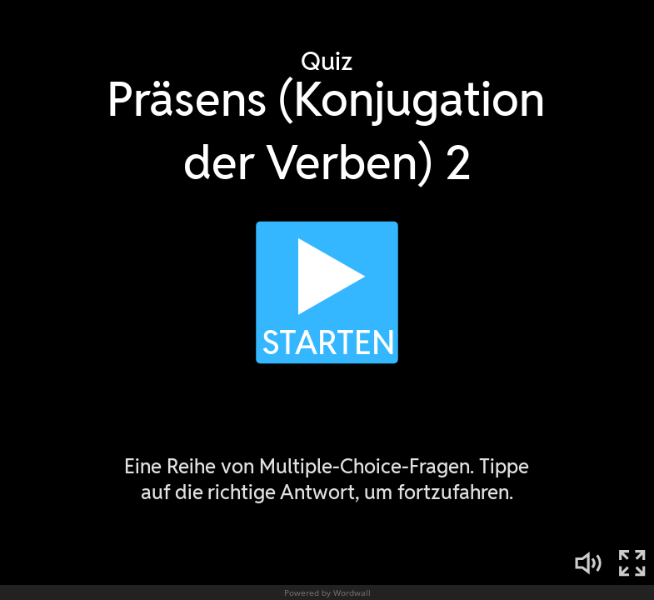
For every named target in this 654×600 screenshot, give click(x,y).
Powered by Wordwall (327, 592)
